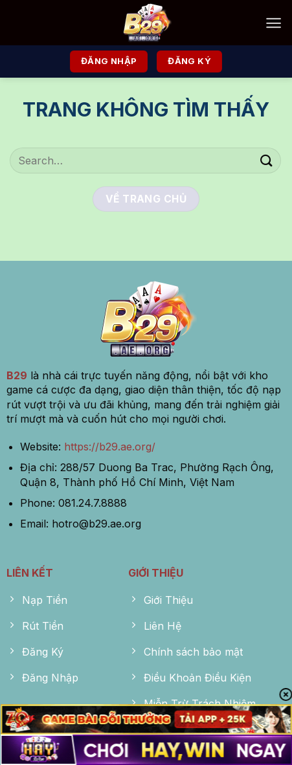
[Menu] (273, 23)
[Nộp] (267, 160)
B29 (16, 375)
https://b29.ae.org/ (109, 446)
